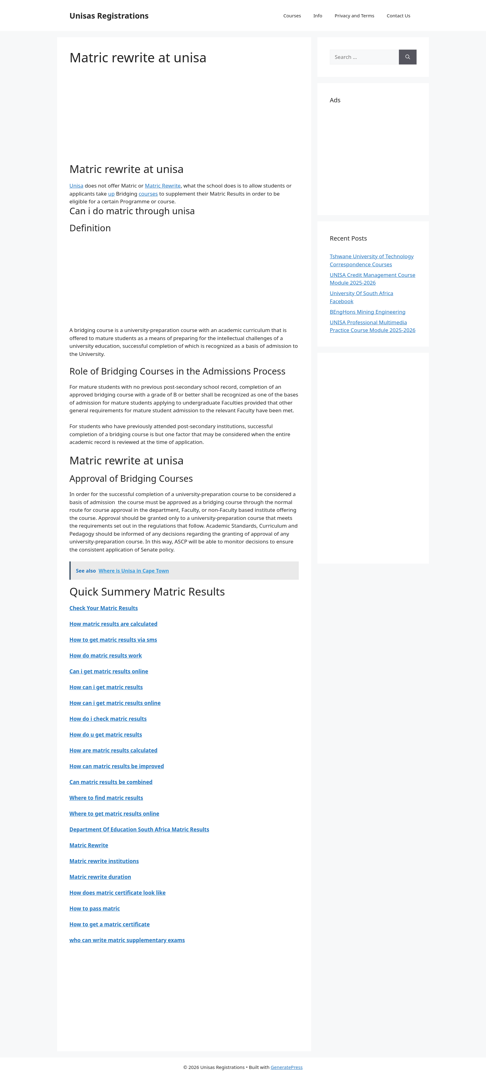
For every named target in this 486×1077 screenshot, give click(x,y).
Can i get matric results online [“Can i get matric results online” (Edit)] (108, 671)
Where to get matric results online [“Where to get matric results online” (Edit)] (114, 813)
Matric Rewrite (162, 185)
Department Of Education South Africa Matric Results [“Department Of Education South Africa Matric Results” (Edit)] (139, 829)
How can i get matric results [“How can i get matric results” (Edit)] (106, 687)
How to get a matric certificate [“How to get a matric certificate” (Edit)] (109, 924)
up (111, 193)
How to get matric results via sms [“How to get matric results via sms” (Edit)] (113, 639)
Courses (292, 15)
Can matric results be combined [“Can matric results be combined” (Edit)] (110, 782)
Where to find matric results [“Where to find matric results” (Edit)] (106, 797)
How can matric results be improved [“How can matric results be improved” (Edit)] (116, 766)
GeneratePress (287, 1067)
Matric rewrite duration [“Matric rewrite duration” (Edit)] (100, 876)
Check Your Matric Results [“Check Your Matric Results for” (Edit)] (103, 608)
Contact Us (398, 15)
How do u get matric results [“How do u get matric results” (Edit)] (105, 734)
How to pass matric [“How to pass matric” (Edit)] (94, 908)
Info (317, 15)
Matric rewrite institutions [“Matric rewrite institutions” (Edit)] (104, 861)
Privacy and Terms (354, 15)
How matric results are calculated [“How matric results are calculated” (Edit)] (113, 623)
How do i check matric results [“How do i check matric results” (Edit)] (108, 718)
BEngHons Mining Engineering (367, 311)
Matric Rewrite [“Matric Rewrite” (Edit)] (88, 845)
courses (148, 193)
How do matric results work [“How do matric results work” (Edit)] (105, 655)
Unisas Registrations (109, 15)
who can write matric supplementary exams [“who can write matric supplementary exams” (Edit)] (127, 940)
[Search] (408, 57)
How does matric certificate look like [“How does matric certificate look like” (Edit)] (117, 892)
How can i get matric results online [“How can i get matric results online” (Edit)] (115, 703)
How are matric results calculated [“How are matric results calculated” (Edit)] (113, 750)
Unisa (76, 185)
